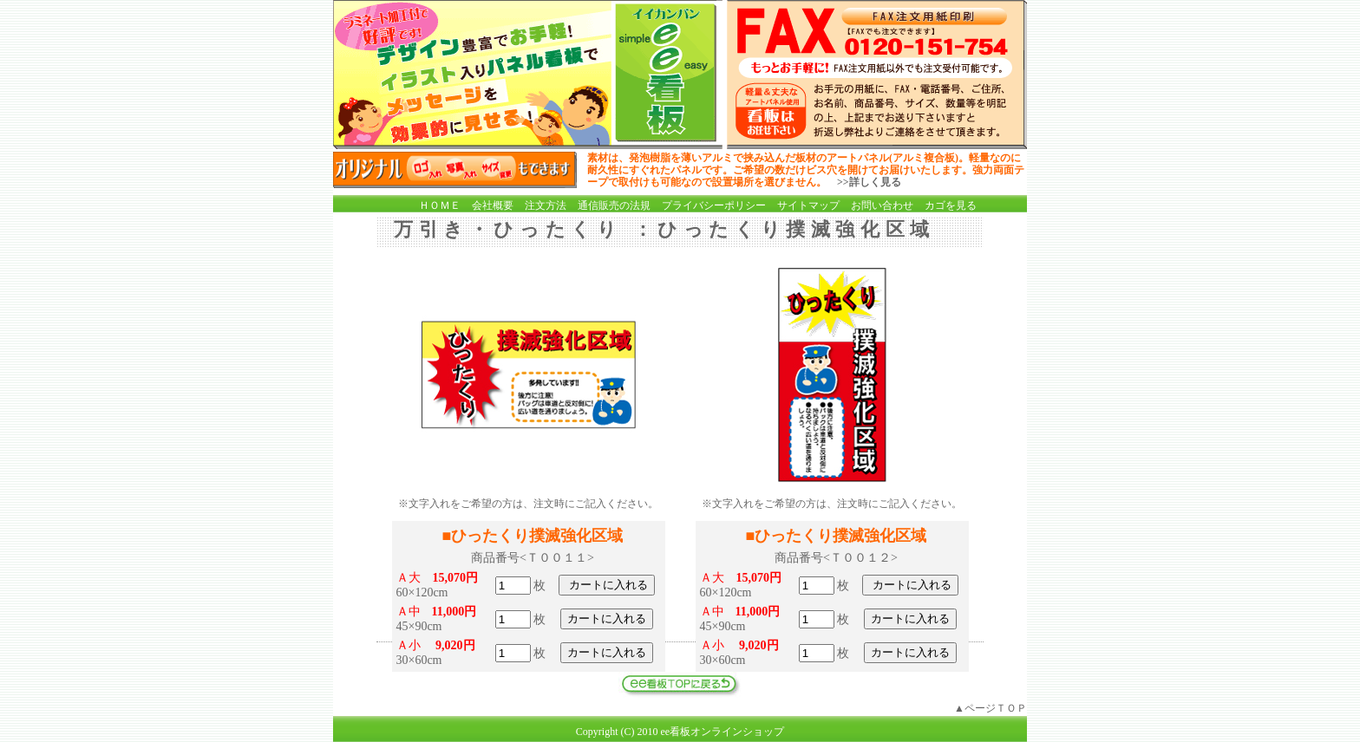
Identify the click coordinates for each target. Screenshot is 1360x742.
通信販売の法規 (614, 205)
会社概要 (492, 205)
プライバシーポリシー (714, 205)
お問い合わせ (882, 205)
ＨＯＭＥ (440, 205)
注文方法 (545, 205)
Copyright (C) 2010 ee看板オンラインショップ (680, 732)
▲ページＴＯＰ (990, 708)
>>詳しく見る (869, 182)
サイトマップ (808, 205)
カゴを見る (951, 205)
